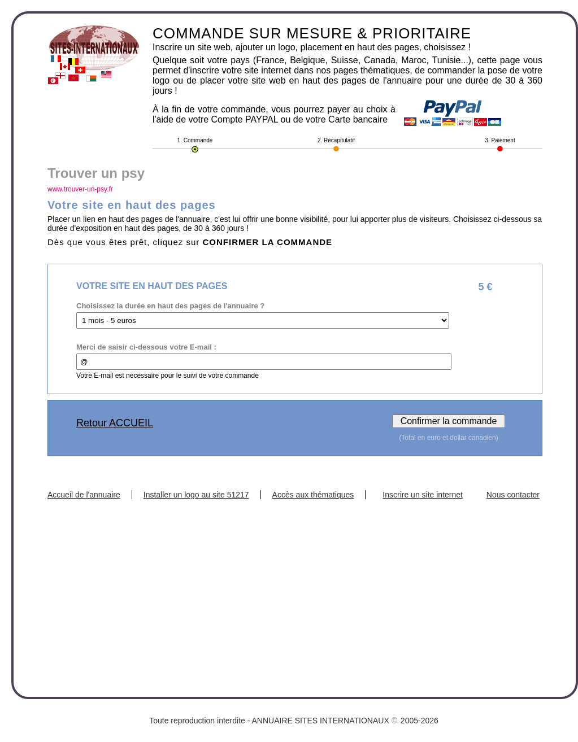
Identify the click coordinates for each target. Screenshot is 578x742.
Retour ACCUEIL (114, 423)
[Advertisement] (294, 584)
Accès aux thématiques (313, 494)
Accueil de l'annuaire (83, 494)
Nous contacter (513, 494)
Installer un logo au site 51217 (196, 494)
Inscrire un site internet (423, 494)
